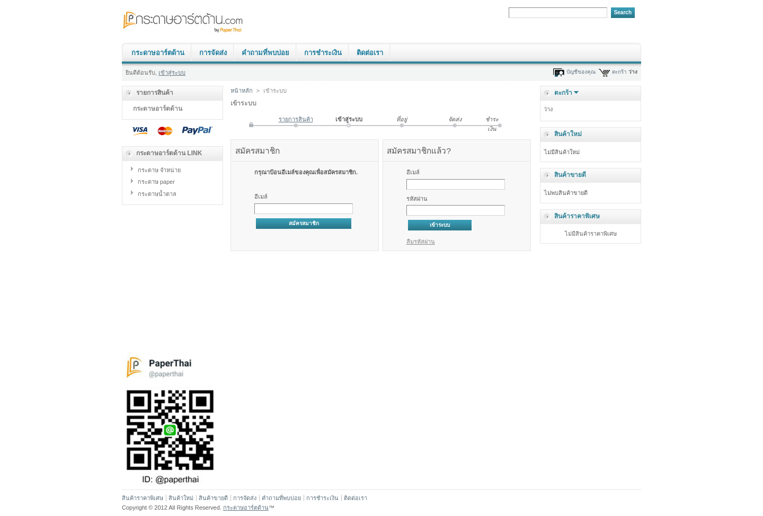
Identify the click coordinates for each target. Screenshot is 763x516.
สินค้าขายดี (570, 175)
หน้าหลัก (241, 90)
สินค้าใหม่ (568, 134)
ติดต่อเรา (370, 53)
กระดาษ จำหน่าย (159, 170)
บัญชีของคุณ (581, 72)
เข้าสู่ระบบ (171, 72)
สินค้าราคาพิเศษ (577, 216)
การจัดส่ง (213, 53)
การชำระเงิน (323, 53)
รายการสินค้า (296, 119)
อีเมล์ (261, 196)
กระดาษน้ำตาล (157, 194)
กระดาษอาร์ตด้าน (157, 53)
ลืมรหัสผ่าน (420, 241)
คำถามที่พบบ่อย (265, 53)
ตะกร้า (619, 72)
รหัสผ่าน (417, 198)
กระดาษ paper (156, 182)
